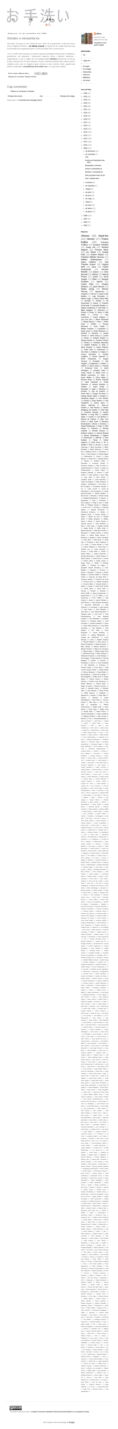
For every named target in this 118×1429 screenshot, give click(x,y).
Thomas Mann (101, 250)
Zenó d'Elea (84, 1382)
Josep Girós (84, 1076)
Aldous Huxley (92, 734)
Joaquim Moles (85, 1055)
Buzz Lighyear (101, 542)
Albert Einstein (86, 347)
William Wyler (91, 1370)
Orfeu (103, 375)
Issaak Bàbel (102, 1004)
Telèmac (98, 438)
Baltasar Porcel (91, 451)
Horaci (97, 468)
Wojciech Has (101, 1372)
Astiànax (94, 352)
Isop (94, 1004)
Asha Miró (87, 540)
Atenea (93, 294)
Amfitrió (95, 751)
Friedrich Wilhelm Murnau (92, 257)
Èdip (103, 345)
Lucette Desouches (100, 1145)
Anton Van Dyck (100, 772)
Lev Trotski (103, 1136)
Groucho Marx (88, 584)
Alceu (101, 732)
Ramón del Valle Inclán (95, 1287)
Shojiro (102, 512)
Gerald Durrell (98, 943)
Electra (86, 461)
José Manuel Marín (93, 1106)
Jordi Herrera (99, 1064)
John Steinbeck (94, 618)
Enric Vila (90, 883)
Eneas (101, 876)
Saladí (83, 1312)
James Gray (84, 1013)
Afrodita (106, 721)
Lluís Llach (100, 1138)
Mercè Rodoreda (102, 319)
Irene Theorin (85, 997)
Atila (87, 793)
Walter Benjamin (94, 519)
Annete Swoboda (86, 767)
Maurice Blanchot (100, 646)
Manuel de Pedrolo (88, 419)
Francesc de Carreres (87, 913)
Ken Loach (84, 1122)
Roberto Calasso (87, 433)
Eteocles (102, 389)
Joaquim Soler (86, 614)
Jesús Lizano (104, 1031)
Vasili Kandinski (91, 382)
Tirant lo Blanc (99, 1347)
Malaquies (103, 1155)
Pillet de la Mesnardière (96, 1268)
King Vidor (95, 414)
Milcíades (105, 1201)
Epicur (96, 272)
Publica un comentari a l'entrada (22, 91)
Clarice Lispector (98, 356)
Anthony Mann (85, 769)
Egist (94, 389)
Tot (84, 55)
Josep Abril (99, 1071)
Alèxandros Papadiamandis (96, 748)
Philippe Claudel (93, 505)
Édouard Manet (97, 1389)
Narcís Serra (102, 1222)
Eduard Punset (96, 862)
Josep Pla (90, 247)
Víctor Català (99, 326)
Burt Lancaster (88, 813)
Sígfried (105, 435)
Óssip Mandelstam (100, 718)
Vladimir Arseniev (86, 1366)
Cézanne (97, 844)
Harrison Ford (87, 973)
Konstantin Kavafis (99, 486)
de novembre (90, 154)
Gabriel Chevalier (86, 934)
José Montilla (96, 628)
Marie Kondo (85, 1173)
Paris (99, 322)
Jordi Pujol (104, 410)
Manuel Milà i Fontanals (99, 1159)
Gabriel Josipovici (102, 581)
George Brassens (86, 941)
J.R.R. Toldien (97, 598)
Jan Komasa (87, 1015)
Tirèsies (87, 343)
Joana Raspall (91, 1050)
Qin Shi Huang (92, 1277)
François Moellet (101, 920)
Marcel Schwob (85, 1166)
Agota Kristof (88, 528)
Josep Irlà (94, 1076)
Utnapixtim (93, 704)
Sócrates (87, 301)
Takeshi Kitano (85, 1335)
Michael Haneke (86, 649)
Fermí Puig (95, 897)
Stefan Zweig (87, 289)
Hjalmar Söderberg (88, 308)
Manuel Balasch (89, 642)
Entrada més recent (15, 96)
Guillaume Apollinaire (87, 964)
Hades (103, 364)
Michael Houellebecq (87, 1192)
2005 (86, 225)
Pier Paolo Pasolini (96, 1263)
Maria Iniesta (87, 1171)
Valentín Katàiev (101, 1354)
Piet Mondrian (89, 665)
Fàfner (92, 932)
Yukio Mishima (100, 523)
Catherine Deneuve (86, 827)
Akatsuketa (87, 72)
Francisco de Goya (101, 579)
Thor (101, 1345)
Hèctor (95, 274)
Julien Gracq (94, 336)
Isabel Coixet (102, 999)
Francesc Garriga (87, 465)
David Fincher (95, 848)
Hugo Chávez (85, 987)
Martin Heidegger (96, 1180)
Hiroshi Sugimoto (101, 985)
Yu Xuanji (103, 1380)
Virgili (83, 516)
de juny (88, 195)
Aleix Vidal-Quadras (89, 737)
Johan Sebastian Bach (95, 1057)
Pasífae (93, 660)
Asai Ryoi (100, 790)
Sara (82, 1317)
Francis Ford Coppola (87, 915)
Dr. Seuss (96, 858)
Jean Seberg (93, 475)
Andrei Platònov (102, 347)
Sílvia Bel (91, 1333)
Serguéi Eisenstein (98, 509)
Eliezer (90, 869)
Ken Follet (95, 630)
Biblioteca (86, 77)
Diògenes (86, 853)
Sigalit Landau (85, 1324)
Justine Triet (96, 1113)
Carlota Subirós (86, 823)
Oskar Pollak (94, 1238)
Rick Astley (92, 1296)
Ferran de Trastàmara (94, 902)
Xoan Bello (97, 1377)
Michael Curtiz (101, 1189)
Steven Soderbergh (91, 435)
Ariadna (84, 387)
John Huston (102, 1062)
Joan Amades (97, 1034)
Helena (83, 366)
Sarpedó (97, 1317)
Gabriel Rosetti (98, 934)
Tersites (98, 301)
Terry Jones (93, 1338)
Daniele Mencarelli (87, 556)
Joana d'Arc (102, 1050)
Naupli (94, 1224)
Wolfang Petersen (86, 1375)
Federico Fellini (99, 461)
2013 (86, 135)
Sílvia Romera (101, 1333)
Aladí (99, 725)
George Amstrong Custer (98, 939)
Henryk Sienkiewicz (89, 980)
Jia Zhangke (86, 1034)
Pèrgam (98, 1275)
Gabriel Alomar (101, 932)
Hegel (90, 586)
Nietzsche (101, 310)
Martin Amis (100, 373)
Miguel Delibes (96, 1196)
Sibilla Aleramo (89, 693)
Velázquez (96, 1356)
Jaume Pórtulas (101, 600)
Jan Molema (98, 1015)
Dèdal (96, 563)
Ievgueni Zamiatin (87, 472)
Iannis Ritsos (100, 470)
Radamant (90, 1280)
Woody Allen (88, 711)
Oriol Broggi (85, 658)
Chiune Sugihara (89, 547)
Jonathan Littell (99, 370)
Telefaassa (84, 1338)
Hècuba (83, 990)
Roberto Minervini (86, 1303)
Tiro (107, 1347)
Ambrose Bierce (86, 751)
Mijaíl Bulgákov (87, 310)
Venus (104, 1356)
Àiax (90, 445)
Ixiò (98, 1006)
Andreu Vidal (91, 758)
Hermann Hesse (88, 983)
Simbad (92, 695)
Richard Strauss (98, 431)
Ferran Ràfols (93, 899)
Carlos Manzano (101, 820)
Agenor (86, 723)
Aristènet (84, 537)
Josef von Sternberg (87, 1071)
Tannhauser (88, 438)
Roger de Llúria (86, 686)
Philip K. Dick (97, 503)
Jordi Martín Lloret (102, 1066)
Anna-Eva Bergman (87, 765)
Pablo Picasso (88, 1240)
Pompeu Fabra (86, 667)
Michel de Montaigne (97, 1194)
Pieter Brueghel (97, 1266)
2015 (86, 129)
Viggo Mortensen (103, 1361)
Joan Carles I (91, 1036)
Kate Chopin (96, 1117)
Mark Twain (93, 422)
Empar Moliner (92, 876)
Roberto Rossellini (100, 1303)
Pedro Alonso (98, 1252)
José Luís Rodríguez (87, 1103)
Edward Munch (103, 459)
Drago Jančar (101, 561)
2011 (86, 142)
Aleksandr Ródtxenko (93, 739)
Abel (82, 526)
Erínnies (102, 570)
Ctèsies (88, 841)
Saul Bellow (87, 1319)
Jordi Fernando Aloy (87, 1064)
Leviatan (83, 1138)
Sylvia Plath (102, 695)
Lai (82, 489)
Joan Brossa (94, 408)
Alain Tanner (94, 728)
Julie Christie (85, 1110)
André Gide (88, 350)
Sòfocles (95, 697)
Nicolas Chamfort (86, 1226)
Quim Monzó (98, 286)
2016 (86, 126)
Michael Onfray (101, 1192)
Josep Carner (86, 373)
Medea (92, 1187)
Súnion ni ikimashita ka (93, 169)
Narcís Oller (91, 1222)
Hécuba (105, 366)
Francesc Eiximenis (100, 906)
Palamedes (84, 1243)
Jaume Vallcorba (88, 405)
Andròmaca (101, 350)
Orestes (103, 424)
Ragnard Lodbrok (86, 1282)
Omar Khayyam (96, 1236)
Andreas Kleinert (95, 755)
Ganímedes (91, 936)
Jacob (91, 600)
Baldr (93, 797)
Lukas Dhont (93, 1152)
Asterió (95, 303)
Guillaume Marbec (101, 964)
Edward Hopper (88, 867)
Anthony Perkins (97, 769)
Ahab (92, 725)
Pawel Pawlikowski (88, 426)
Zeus (94, 267)
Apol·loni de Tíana (87, 783)
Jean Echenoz (87, 1022)
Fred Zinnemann (86, 925)
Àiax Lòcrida (102, 716)
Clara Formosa (99, 549)
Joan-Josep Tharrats (96, 1048)
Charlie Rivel (91, 830)
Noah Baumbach (98, 1229)
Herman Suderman (102, 980)
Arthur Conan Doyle (96, 788)
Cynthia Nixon (97, 841)
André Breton (102, 760)
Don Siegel (91, 855)
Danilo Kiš (92, 459)
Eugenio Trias (104, 892)
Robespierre (98, 1305)
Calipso (103, 352)
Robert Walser (97, 254)
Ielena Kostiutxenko (99, 593)
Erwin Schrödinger (92, 888)
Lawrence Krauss (86, 1134)
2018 (86, 119)
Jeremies (83, 1029)
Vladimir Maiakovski (100, 1366)
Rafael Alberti (103, 670)
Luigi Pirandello (98, 296)
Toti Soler (89, 1352)
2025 (86, 97)
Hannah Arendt (101, 584)
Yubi (86, 157)
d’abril (87, 202)
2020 (86, 113)
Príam (91, 312)
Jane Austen (97, 1018)
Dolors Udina (88, 561)
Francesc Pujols (88, 911)
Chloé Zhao (102, 547)
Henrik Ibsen (88, 588)
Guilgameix (94, 364)
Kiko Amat (93, 1122)
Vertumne (84, 1359)
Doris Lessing (85, 858)
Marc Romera (92, 1164)
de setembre (90, 186)
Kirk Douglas (85, 486)
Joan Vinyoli (95, 1045)
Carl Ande (89, 818)
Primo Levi (86, 507)
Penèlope (102, 500)
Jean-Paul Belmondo (92, 605)
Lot (97, 1141)
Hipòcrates (90, 985)
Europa (98, 572)
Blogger (72, 1422)
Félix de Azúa (101, 465)
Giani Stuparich (96, 948)
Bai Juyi (106, 795)
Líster (92, 639)
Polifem (93, 324)
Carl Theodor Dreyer (94, 263)
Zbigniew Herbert (30, 76)
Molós (91, 1212)
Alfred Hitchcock (95, 449)
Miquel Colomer (85, 1205)
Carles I (104, 818)
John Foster (91, 1062)
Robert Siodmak (100, 1301)
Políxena (102, 665)
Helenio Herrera (97, 978)
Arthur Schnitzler (102, 537)
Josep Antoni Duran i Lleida (97, 1073)
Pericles (85, 1257)
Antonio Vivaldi (101, 781)
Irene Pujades (102, 994)
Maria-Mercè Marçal (100, 1171)
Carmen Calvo (95, 825)
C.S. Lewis (84, 544)
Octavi (98, 1231)
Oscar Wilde (100, 377)
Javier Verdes (93, 1020)
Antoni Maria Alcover (97, 535)
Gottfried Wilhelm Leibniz (90, 960)
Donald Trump (101, 855)
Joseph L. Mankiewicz (88, 484)
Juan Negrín (104, 1106)
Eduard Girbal (85, 862)
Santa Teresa (103, 690)
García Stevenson (103, 936)
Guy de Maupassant (98, 967)
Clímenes (84, 839)
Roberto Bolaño (99, 338)
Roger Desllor (91, 1308)
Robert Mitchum (86, 684)
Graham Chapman (89, 962)
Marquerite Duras (96, 1175)
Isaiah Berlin (85, 595)
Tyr (101, 1352)
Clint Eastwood (92, 837)
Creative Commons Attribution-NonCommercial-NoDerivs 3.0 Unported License (60, 1412)
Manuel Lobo (85, 1159)
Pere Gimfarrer (93, 1254)
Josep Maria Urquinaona (88, 1085)
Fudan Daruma (96, 929)
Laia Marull (105, 1129)
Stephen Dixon (86, 514)
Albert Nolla (101, 528)
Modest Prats (102, 1208)
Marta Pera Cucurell (96, 1178)
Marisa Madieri (100, 493)
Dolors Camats (95, 853)
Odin (104, 1231)
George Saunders (86, 943)
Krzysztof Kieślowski (87, 1127)
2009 (86, 148)
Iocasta (86, 401)
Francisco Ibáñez (86, 579)
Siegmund (84, 695)
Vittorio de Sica (93, 516)
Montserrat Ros (85, 1217)
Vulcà (82, 1368)
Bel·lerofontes (85, 804)
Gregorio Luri (102, 962)
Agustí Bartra (96, 723)
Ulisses (85, 235)
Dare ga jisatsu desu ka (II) (95, 175)
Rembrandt (84, 1291)
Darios (100, 846)
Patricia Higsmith (99, 1247)
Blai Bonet (98, 540)
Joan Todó (88, 477)
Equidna (93, 570)
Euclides (90, 572)
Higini (82, 985)
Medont (99, 1187)
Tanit (96, 1335)
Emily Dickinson (100, 331)
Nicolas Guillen (101, 1226)
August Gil (94, 793)
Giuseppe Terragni (94, 953)
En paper (86, 66)
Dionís (106, 558)
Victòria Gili (91, 1361)
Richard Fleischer (86, 1294)
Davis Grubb (98, 387)
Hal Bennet (86, 971)
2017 (86, 122)
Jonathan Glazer (96, 621)
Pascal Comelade (86, 1245)
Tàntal (95, 440)
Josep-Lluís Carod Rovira (100, 1092)
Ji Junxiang (93, 607)
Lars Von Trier (86, 319)
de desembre (90, 151)
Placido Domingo (97, 1270)
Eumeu (85, 895)
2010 (86, 145)
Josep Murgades (93, 1087)
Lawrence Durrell (100, 1131)
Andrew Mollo (90, 760)
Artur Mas (84, 352)
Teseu (99, 312)
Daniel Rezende (100, 554)
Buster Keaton (101, 813)
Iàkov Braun (104, 1006)
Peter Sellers (97, 1259)
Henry (106, 978)
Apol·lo (100, 282)
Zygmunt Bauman (95, 1384)
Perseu (92, 1257)
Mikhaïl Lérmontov (88, 375)
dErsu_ (99, 34)
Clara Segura (91, 454)
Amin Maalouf (85, 753)
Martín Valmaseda (95, 1182)
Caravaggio (99, 816)
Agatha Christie (103, 526)
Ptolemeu (84, 1275)
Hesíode (102, 591)
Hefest (83, 586)
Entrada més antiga (67, 96)
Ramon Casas (95, 1284)
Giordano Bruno (95, 950)
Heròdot (84, 333)
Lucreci (105, 336)
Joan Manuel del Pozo (99, 1038)
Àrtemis (83, 718)
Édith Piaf (86, 1389)
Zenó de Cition (97, 1382)
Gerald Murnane (86, 468)
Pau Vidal (89, 1250)
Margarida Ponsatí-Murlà (90, 1168)
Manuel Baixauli (86, 1157)
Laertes (91, 417)
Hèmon (91, 990)
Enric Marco (93, 878)
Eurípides (96, 361)
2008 (86, 216)
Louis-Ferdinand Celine (99, 1143)
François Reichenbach (87, 922)
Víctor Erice (95, 442)
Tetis (101, 1338)
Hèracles (95, 333)
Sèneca (83, 697)
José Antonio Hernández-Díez (93, 1099)
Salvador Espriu (93, 688)
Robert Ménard (86, 1301)
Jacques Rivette (86, 1011)
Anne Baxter (101, 765)
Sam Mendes (91, 690)
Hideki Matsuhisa (101, 983)
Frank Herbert (101, 918)
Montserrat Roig (88, 653)
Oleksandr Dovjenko (87, 656)
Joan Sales (104, 475)
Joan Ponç (95, 1041)
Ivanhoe (92, 1006)
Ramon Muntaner (89, 672)
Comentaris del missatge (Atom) (30, 100)
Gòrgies (103, 396)
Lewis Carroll (92, 489)
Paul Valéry (87, 1252)
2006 (86, 222)
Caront (104, 825)
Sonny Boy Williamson (101, 1326)
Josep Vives (86, 1092)
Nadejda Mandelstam (90, 498)
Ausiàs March (87, 795)
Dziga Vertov (85, 563)
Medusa (106, 1187)
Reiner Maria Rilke (101, 299)
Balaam (86, 797)
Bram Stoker (98, 811)
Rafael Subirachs (101, 1280)
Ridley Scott (97, 676)
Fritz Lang (86, 929)
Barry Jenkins (94, 802)
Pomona (86, 1273)
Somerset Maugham (87, 1326)
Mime (104, 1203)
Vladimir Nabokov (91, 345)
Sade (82, 688)
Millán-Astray (87, 1203)
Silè (94, 1324)
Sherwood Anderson (88, 512)
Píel (105, 1275)
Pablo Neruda (95, 658)
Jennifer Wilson (87, 1027)
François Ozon (88, 581)
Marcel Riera (102, 1164)
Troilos (96, 1352)
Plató (94, 279)
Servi (104, 1322)
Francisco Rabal (101, 915)
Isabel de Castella (86, 1001)
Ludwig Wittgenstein (98, 635)
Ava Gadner (97, 795)
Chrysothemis (104, 832)
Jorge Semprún (101, 482)
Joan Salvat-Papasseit (98, 612)
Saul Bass (105, 1317)
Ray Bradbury (85, 674)
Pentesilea (84, 663)
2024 (86, 100)
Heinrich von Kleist (100, 976)
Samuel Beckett (102, 433)
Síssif (95, 277)
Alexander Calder (94, 742)
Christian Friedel (92, 832)
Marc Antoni (102, 642)
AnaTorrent (96, 753)
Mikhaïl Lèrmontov (95, 1201)
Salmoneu (92, 1312)
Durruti (104, 858)
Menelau (93, 496)
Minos (95, 424)
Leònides (91, 1138)
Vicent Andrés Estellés (95, 1359)
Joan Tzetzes (85, 1045)
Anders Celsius (96, 533)
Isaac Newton (97, 401)
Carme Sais (84, 825)
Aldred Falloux (104, 734)
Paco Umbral (101, 1240)
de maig (88, 199)
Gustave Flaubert (100, 245)
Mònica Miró (97, 1219)
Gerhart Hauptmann (94, 946)
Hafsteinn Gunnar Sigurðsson (99, 969)
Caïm (106, 544)
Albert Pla (86, 730)
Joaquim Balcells (86, 1052)
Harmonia (95, 971)
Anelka (83, 762)
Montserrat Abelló (86, 1215)
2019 (86, 116)
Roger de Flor (102, 1308)
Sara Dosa (89, 1317)
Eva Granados (95, 895)
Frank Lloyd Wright (87, 920)
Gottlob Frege (104, 960)
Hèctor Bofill (85, 593)
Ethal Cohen (87, 892)
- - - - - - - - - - (88, 58)
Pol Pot (106, 1270)
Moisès (104, 1210)
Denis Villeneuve (103, 851)
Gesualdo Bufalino (99, 305)
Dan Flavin (92, 846)
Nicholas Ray (102, 1224)
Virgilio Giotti (97, 707)
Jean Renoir (85, 602)
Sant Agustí (93, 1315)
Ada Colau (91, 526)
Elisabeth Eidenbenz (100, 869)
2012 (86, 139)
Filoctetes (84, 463)
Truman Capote (100, 514)
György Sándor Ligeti (89, 396)
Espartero (103, 888)
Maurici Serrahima (100, 1185)
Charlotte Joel (102, 830)
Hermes (83, 591)
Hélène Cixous (101, 990)
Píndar (83, 1277)
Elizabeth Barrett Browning (90, 568)
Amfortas (103, 751)
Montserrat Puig (101, 1215)
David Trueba (92, 851)
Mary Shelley (85, 646)
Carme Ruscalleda (100, 823)
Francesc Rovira (101, 911)
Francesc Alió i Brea (87, 906)
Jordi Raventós (100, 479)
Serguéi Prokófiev (95, 1322)
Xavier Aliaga (98, 1375)
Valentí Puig (90, 1354)
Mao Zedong (98, 1161)
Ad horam (86, 80)
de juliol (88, 192)
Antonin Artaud (104, 776)
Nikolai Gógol (86, 299)
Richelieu (83, 1296)
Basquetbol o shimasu (93, 165)
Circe (82, 454)
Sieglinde (102, 693)
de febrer (88, 208)
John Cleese (100, 477)
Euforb (95, 892)
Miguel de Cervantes (101, 649)
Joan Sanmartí (91, 1043)
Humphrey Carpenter (99, 987)
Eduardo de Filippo (98, 565)
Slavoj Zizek (102, 1324)
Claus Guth (94, 834)
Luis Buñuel (101, 417)
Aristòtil (92, 537)
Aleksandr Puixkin (100, 530)
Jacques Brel (102, 1008)
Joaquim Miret (101, 1052)
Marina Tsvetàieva (87, 644)
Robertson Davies (86, 1305)
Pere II (93, 663)
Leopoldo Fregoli (92, 1136)
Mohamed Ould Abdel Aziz (89, 1210)
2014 (86, 132)
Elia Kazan (99, 867)
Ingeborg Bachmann (89, 994)
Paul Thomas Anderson (101, 1250)
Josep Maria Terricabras (99, 1083)
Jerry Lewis (94, 1031)
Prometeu (96, 507)
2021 (86, 109)
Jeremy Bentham (95, 1029)
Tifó (101, 702)
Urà (84, 1354)
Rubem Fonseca (100, 686)
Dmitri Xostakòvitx (88, 359)
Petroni (90, 1261)
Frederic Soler (85, 927)
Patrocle (103, 660)
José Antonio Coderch (101, 1097)
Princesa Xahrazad (99, 1273)
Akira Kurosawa (96, 447)
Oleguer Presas (97, 1233)
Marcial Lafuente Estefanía (100, 1166)
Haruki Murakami (100, 973)
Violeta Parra (102, 1363)
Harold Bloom (104, 971)
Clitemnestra (88, 456)
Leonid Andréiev (99, 632)
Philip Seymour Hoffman (101, 1261)
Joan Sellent (102, 1043)
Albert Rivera (95, 730)
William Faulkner (87, 329)
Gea (85, 939)
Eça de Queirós (98, 391)
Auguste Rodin (104, 793)
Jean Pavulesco (98, 1022)
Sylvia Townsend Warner (93, 1331)
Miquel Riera (96, 1205)
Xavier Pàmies (101, 521)
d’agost (88, 189)
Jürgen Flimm (97, 1115)
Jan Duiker (105, 1013)
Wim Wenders (102, 1370)
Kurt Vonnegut (100, 1127)
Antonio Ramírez (86, 781)
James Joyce (99, 403)
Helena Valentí (85, 978)
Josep (106, 623)
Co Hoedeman (94, 839)
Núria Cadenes (88, 1231)
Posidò (83, 312)
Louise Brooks (85, 1145)
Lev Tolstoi (91, 252)
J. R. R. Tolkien (97, 595)
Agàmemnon (99, 292)
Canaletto (90, 816)
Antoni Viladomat (92, 776)
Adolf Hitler (97, 721)
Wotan (90, 521)
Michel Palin (84, 1194)
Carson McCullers (88, 354)
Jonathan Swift (86, 479)
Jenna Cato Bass (103, 1025)
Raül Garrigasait (91, 1289)
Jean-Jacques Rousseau (100, 602)
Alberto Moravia (86, 530)
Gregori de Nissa (99, 394)
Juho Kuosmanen (88, 1108)
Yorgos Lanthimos (102, 714)
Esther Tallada (97, 890)
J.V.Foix (95, 315)
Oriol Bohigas (101, 656)
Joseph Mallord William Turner (92, 1094)
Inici (41, 96)
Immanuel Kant (91, 368)
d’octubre (89, 182)
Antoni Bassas (85, 774)
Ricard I (103, 1291)
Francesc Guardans (102, 909)
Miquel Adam (87, 651)
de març (88, 205)
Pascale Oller (101, 1245)
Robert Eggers (88, 1298)
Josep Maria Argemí (95, 1078)
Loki (93, 1141)
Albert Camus (104, 728)
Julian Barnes (101, 1108)
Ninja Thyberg (101, 653)
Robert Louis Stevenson (97, 681)
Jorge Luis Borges (87, 482)
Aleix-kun (86, 75)
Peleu (100, 426)
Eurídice (84, 391)
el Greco (92, 1386)
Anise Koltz (90, 762)
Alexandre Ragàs (96, 744)
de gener (88, 212)
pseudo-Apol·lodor (103, 1386)
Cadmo (83, 816)
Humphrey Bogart (87, 398)
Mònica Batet (87, 1219)
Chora (83, 832)
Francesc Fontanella (87, 909)
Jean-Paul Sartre (91, 1025)
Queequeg (103, 1277)
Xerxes (89, 1377)
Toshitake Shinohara (100, 343)
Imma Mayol (104, 992)
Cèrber (103, 551)
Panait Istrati (94, 1243)
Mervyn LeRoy (88, 1189)
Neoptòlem (84, 500)
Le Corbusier (99, 1134)
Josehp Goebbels (96, 623)
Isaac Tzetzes (91, 999)
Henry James (94, 366)
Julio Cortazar (97, 1110)
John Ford (98, 614)
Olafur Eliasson (85, 1233)
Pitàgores (105, 505)
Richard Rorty (86, 380)
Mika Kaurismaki (96, 1199)
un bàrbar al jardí (36, 46)
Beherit (104, 802)
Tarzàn (104, 1335)
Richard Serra (101, 1294)
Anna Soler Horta (101, 762)
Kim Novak (102, 1122)
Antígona (84, 294)
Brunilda (90, 542)
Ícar (90, 718)
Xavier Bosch (101, 711)
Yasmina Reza (94, 1380)
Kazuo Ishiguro (99, 317)
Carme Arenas (97, 544)
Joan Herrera (85, 1038)
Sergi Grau (84, 1322)
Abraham (98, 445)
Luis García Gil (97, 1150)
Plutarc (86, 338)
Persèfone (100, 1257)
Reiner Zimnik (102, 1289)
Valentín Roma (85, 1356)
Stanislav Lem (96, 1328)
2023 (86, 103)
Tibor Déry (92, 702)
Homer (91, 238)
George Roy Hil (100, 941)
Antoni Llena (97, 774)
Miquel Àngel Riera (101, 651)
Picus (85, 1263)
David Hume (97, 558)
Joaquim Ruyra (98, 1055)
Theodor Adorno (96, 1340)
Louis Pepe (84, 1143)
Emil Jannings (97, 871)
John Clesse (96, 1059)
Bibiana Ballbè (104, 809)
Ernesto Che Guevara (96, 885)
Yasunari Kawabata (87, 714)
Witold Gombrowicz (87, 1372)
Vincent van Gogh (89, 1363)
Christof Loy (85, 549)
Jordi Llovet (90, 1066)
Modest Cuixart (91, 1208)
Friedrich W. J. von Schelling (100, 927)
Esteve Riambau (86, 890)
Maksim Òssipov (102, 639)
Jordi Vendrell (87, 1069)
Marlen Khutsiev (100, 644)
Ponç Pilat (98, 667)
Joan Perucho (85, 1041)
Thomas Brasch (95, 1342)
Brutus (106, 811)
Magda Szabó (93, 1155)
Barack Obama (94, 800)
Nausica (103, 498)
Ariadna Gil (84, 786)
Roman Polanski (102, 380)
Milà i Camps (97, 1203)
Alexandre (84, 533)
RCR (82, 1280)
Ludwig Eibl (97, 1147)
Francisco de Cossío (87, 918)
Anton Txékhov (88, 262)
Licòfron (83, 635)
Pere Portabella (103, 663)
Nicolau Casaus (85, 1229)
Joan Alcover (104, 607)
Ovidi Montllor (104, 1238)
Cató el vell (98, 827)
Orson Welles (86, 377)
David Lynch (85, 331)
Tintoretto (90, 1347)
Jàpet (104, 1113)
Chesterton (102, 451)
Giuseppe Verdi (101, 955)
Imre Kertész (103, 398)
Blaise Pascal (87, 811)
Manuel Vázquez (86, 1161)
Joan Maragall (101, 609)
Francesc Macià (94, 574)
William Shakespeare (91, 259)
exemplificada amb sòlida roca (35, 66)
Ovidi (93, 500)
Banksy (100, 797)
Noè (107, 1229)
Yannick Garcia (86, 523)
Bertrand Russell (94, 806)
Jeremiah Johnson (100, 1027)
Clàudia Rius (102, 837)
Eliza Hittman (85, 871)
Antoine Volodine (98, 384)
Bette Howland (93, 809)
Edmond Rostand (101, 860)
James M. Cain (95, 1013)
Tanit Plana (96, 700)
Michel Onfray (103, 496)
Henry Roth (101, 588)
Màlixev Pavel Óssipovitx (100, 1217)
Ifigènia (83, 992)
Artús (93, 790)
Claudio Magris (103, 454)
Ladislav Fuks (95, 1129)
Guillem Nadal (85, 967)
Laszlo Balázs (87, 1131)
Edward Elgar (91, 864)
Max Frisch (84, 496)
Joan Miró (84, 612)
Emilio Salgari (93, 874)
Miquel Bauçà (89, 322)
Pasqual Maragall (86, 1247)
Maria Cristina (104, 1168)
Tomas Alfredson (98, 1349)
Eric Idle (99, 883)
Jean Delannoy (103, 1020)
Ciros (85, 834)
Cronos (83, 551)
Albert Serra (104, 730)
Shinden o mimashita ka (94, 172)
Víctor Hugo (92, 709)
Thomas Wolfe (92, 1345)
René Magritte (85, 676)
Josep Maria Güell (96, 1080)
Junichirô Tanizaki (91, 412)
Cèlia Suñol (93, 551)
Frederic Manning (100, 925)
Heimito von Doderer (87, 976)
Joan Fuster (88, 609)
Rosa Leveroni (85, 1310)
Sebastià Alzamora (100, 1319)
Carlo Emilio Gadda (87, 820)
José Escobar (102, 1101)
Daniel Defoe (85, 554)
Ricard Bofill (94, 1291)
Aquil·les (103, 235)
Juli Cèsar (102, 484)
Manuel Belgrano (100, 1157)
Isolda (104, 1001)
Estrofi (106, 890)
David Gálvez (85, 558)
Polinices (94, 428)
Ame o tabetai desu (92, 178)
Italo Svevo (84, 1006)
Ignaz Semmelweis (93, 992)
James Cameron (100, 1011)
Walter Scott (104, 709)
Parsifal (104, 1243)
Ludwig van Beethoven (90, 637)
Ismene (99, 472)
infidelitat (53, 59)
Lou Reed (103, 1141)
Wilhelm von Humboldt (94, 1368)
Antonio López (87, 779)
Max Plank (84, 1187)
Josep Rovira (91, 1089)
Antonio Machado (100, 779)
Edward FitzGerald (102, 864)
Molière (83, 1212)
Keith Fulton (102, 1120)
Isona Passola (85, 1004)
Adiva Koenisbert (86, 721)
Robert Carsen (95, 679)
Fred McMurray (101, 922)
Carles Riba (87, 284)
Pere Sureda (104, 1254)
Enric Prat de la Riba (95, 881)
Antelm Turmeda (100, 767)
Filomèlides (94, 904)
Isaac (94, 997)
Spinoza (85, 1328)
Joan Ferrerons (101, 1036)
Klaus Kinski (85, 1124)
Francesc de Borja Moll (97, 577)
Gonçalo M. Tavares (102, 957)
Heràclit (92, 591)
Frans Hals (85, 394)
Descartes (84, 389)
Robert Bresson (103, 1296)
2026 (86, 93)
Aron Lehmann (95, 786)
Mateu (90, 1185)
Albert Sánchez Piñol (89, 732)
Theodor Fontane (102, 340)
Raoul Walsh (102, 672)
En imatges (87, 69)
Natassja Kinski (85, 1224)
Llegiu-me (86, 61)
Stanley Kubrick (86, 340)
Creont (98, 456)
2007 (86, 219)
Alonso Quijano (98, 746)
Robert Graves (101, 1298)
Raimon (98, 1282)
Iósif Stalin (102, 308)
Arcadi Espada (101, 783)
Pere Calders (85, 503)
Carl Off (96, 818)
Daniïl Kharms (101, 556)
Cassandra (101, 329)
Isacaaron (97, 1001)
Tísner (106, 1352)
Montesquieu (101, 1212)
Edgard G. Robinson (87, 860)
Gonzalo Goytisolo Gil (87, 957)
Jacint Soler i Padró (89, 1008)
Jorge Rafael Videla (100, 1069)
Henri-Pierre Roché (101, 586)
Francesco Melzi (101, 913)
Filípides (103, 904)
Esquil (83, 572)
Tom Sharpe (86, 1349)
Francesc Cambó (98, 463)
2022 (86, 106)
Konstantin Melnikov (99, 1124)
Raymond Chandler (99, 674)
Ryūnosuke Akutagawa (99, 1310)
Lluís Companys (96, 491)
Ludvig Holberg (85, 1147)
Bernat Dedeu (96, 804)
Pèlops (91, 1275)
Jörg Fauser (85, 1115)
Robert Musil (100, 684)
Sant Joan (103, 1315)
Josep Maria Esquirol (90, 626)
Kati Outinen (93, 1120)
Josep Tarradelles (103, 1089)
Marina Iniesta (97, 1173)
